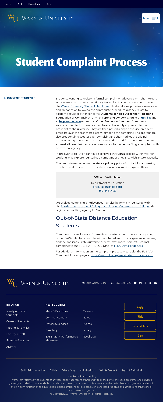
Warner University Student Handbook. (85, 106)
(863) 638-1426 (123, 282)
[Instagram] (140, 283)
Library (87, 330)
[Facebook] (145, 283)
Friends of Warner (17, 340)
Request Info (34, 4)
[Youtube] (135, 283)
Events (87, 323)
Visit (20, 4)
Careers (87, 311)
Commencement (56, 317)
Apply (8, 4)
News (86, 317)
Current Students (21, 98)
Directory (51, 330)
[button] (151, 18)
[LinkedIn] (155, 283)
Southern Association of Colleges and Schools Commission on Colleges (105, 206)
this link (146, 117)
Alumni (11, 346)
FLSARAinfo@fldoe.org (128, 245)
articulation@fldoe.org (107, 186)
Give (49, 4)
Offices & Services (57, 323)
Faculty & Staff (15, 334)
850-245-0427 (108, 190)
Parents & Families (17, 327)
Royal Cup (89, 336)
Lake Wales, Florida (96, 282)
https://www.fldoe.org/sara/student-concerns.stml (122, 255)
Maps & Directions (57, 311)
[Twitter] (150, 283)
